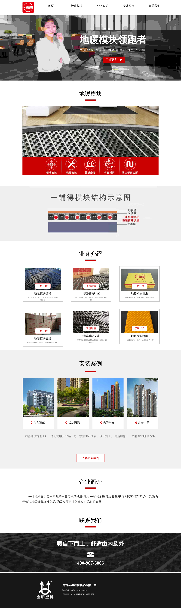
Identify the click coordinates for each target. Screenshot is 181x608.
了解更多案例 (90, 458)
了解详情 (43, 286)
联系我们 (154, 5)
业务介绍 (102, 5)
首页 (51, 5)
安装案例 (128, 5)
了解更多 (114, 59)
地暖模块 (77, 5)
